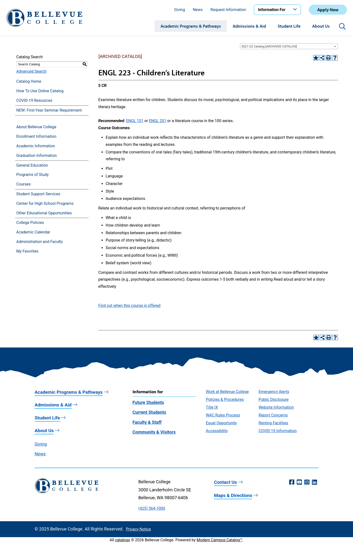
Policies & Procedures (225, 399)
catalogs (122, 540)
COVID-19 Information (278, 430)
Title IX (212, 407)
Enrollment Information (36, 136)
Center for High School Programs (45, 203)
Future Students (148, 402)
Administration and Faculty (39, 241)
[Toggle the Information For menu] (295, 9)
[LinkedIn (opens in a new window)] (314, 482)
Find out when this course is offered (129, 305)
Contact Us (225, 482)
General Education (32, 165)
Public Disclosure (274, 399)
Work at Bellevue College (227, 391)
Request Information (228, 9)
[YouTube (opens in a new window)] (299, 482)
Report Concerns (273, 415)
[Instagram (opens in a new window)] (306, 482)
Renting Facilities (273, 423)
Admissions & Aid (249, 26)
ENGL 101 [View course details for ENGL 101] (134, 120)
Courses (23, 184)
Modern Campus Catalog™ (219, 540)
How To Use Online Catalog (40, 91)
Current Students (149, 412)
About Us (321, 26)
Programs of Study (32, 174)
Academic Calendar (33, 232)
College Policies (30, 222)
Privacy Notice (138, 529)
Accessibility (217, 430)
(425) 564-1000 (151, 508)
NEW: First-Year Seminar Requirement (49, 110)
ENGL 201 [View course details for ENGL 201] (157, 120)
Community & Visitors (154, 432)
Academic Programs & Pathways (190, 26)
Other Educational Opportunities (44, 213)
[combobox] (289, 46)
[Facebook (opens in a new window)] (291, 482)
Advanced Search (31, 71)
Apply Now (327, 9)
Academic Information (35, 146)
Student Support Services (38, 194)
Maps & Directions (233, 495)
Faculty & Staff (147, 422)
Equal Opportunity (221, 423)
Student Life (289, 26)
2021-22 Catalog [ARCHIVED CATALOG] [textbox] (269, 46)
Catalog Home (28, 81)
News (198, 9)
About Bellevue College (36, 127)
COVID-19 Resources (34, 100)
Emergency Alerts (274, 391)
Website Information (276, 407)
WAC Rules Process (223, 415)
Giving (179, 9)
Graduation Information (36, 155)
